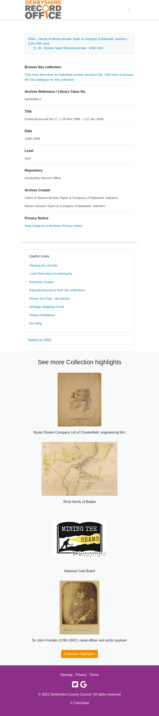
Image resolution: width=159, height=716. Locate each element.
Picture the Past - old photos (49, 298)
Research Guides (41, 282)
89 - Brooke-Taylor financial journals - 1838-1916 (70, 48)
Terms (94, 675)
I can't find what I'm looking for (51, 273)
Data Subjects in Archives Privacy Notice (54, 226)
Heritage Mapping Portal (46, 306)
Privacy (81, 675)
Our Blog (35, 323)
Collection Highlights (79, 654)
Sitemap (66, 675)
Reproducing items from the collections (57, 290)
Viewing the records (43, 265)
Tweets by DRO (40, 340)
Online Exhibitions (42, 315)
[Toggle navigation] (129, 9)
